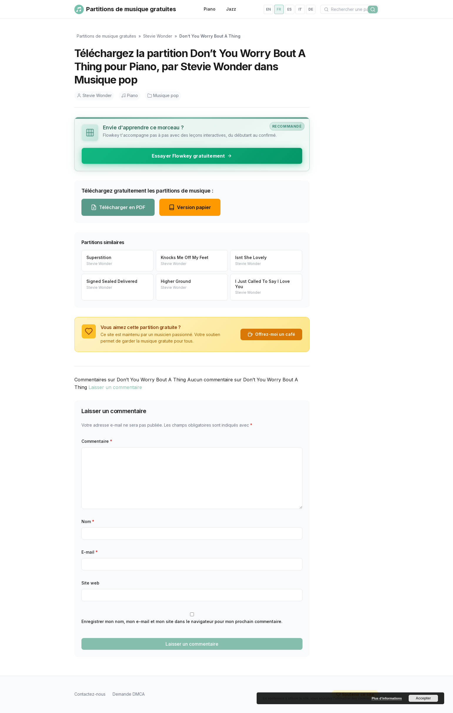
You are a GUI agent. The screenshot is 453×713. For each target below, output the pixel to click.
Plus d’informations (387, 698)
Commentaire (96, 441)
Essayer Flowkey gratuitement (192, 156)
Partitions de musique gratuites (106, 36)
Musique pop (163, 95)
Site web (90, 582)
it (300, 9)
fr (279, 9)
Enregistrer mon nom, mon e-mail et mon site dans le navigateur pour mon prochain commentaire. (182, 621)
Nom (87, 521)
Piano (209, 8)
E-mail (89, 552)
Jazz (231, 8)
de (310, 9)
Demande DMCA (129, 694)
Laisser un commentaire (115, 387)
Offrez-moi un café (271, 334)
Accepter (423, 698)
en (268, 9)
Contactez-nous (90, 694)
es (289, 9)
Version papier (190, 207)
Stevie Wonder (157, 36)
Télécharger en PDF (118, 207)
